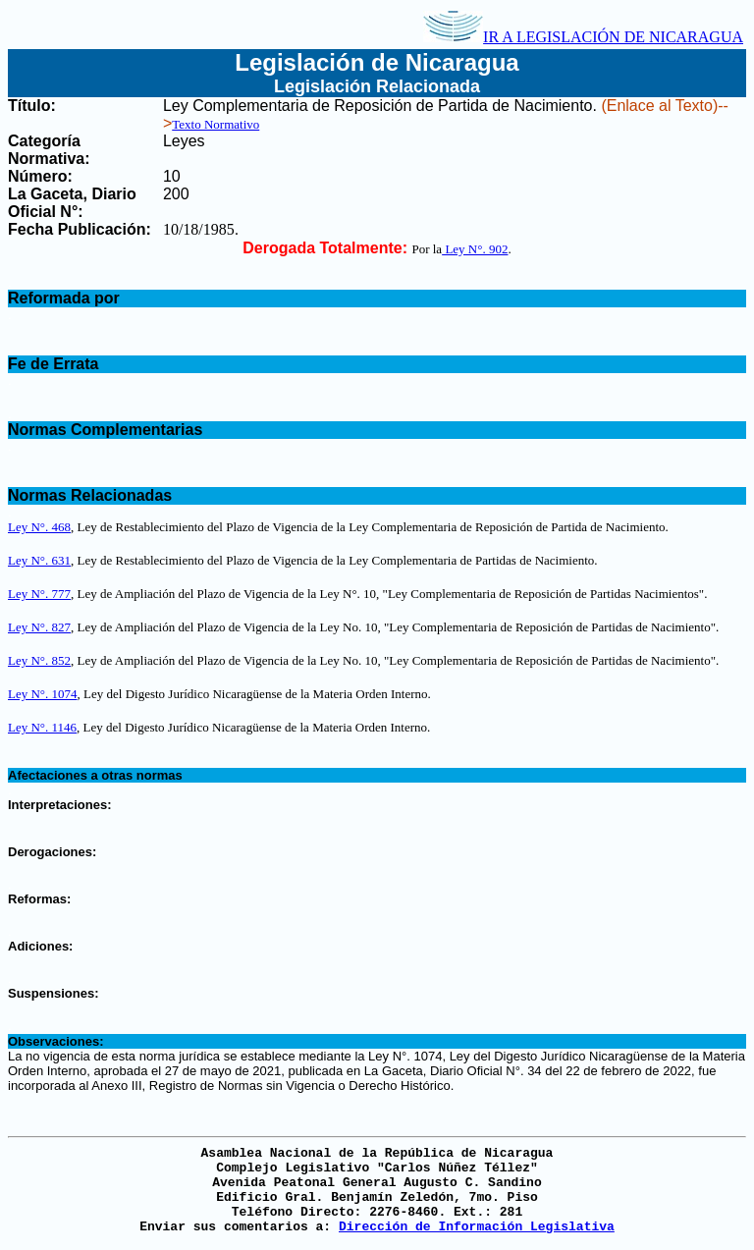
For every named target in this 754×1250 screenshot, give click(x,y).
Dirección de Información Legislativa (477, 1227)
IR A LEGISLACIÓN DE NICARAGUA (583, 36)
